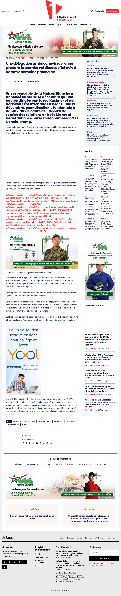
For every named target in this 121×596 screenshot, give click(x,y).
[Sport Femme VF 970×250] (60, 485)
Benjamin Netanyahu (44, 422)
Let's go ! (104, 558)
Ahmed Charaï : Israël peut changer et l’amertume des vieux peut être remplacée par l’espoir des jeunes (88, 518)
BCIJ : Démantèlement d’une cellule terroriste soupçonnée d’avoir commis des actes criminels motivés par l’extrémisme (107, 206)
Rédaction (17, 81)
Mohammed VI (17, 422)
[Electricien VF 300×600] (100, 270)
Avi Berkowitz (59, 422)
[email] (104, 552)
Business (91, 100)
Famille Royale (36, 58)
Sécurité (104, 197)
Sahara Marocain (95, 82)
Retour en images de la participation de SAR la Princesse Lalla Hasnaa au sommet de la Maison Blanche (98, 339)
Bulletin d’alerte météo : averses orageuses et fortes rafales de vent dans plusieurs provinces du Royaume (100, 72)
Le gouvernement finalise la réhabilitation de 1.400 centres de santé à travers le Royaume (107, 225)
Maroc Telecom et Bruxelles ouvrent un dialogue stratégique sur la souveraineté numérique (69, 553)
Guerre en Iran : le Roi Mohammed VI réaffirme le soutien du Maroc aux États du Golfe (99, 374)
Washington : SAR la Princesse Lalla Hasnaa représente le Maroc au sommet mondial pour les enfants (99, 358)
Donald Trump (30, 422)
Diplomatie (92, 115)
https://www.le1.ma (28, 439)
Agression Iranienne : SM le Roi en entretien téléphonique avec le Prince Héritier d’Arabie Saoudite (100, 403)
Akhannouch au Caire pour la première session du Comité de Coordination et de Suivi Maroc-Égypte (92, 225)
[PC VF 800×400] (42, 251)
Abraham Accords (16, 58)
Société (90, 65)
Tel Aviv (24, 424)
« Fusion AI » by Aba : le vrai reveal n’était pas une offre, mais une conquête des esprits (100, 106)
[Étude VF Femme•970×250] (60, 42)
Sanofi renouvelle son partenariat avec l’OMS (32, 517)
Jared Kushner (71, 422)
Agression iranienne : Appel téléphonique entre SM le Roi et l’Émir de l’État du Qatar (99, 388)
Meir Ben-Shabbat (13, 424)
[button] (19, 11)
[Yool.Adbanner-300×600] (42, 360)
